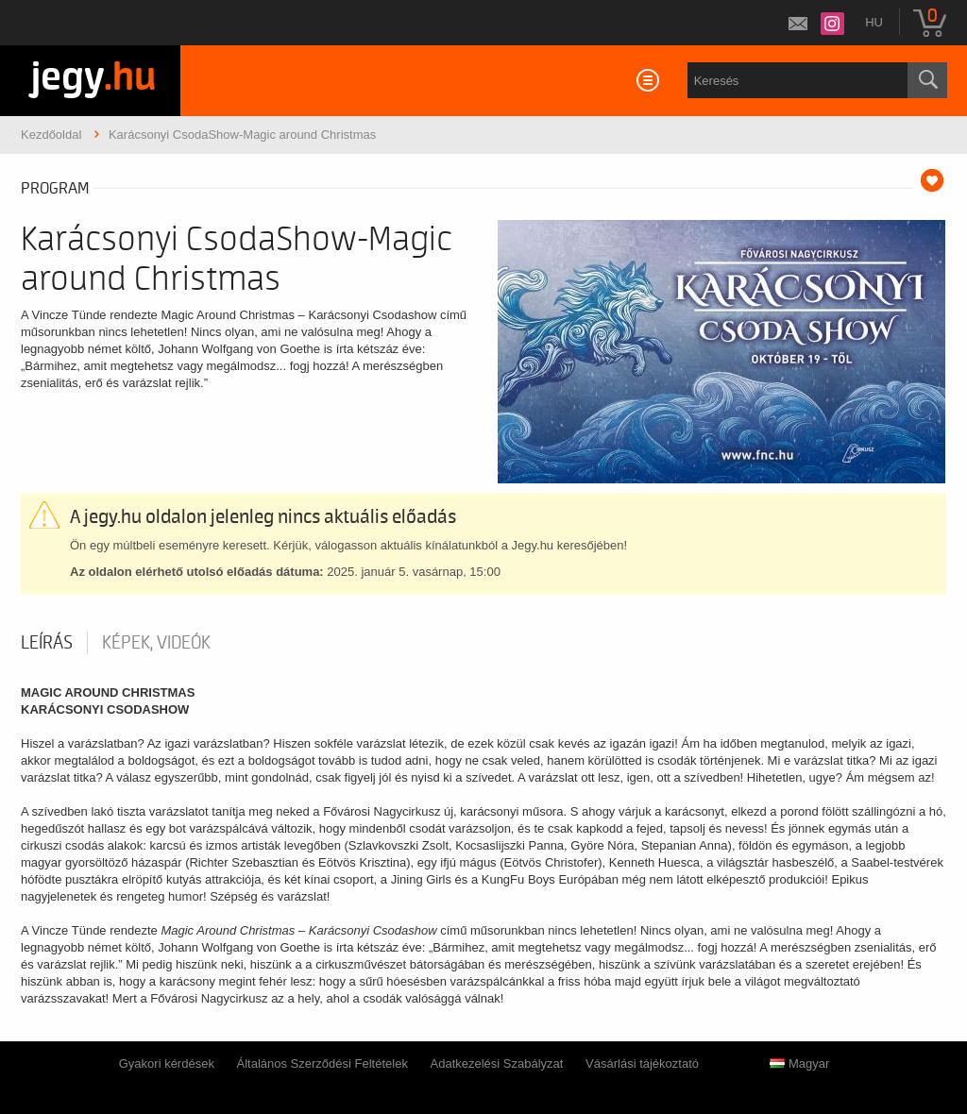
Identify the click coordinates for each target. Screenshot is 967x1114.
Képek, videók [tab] (156, 643)
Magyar (799, 1063)
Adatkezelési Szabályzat (497, 1063)
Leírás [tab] (47, 643)
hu (874, 22)
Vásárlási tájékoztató (642, 1063)
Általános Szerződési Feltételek (322, 1063)
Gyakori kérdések (166, 1063)
